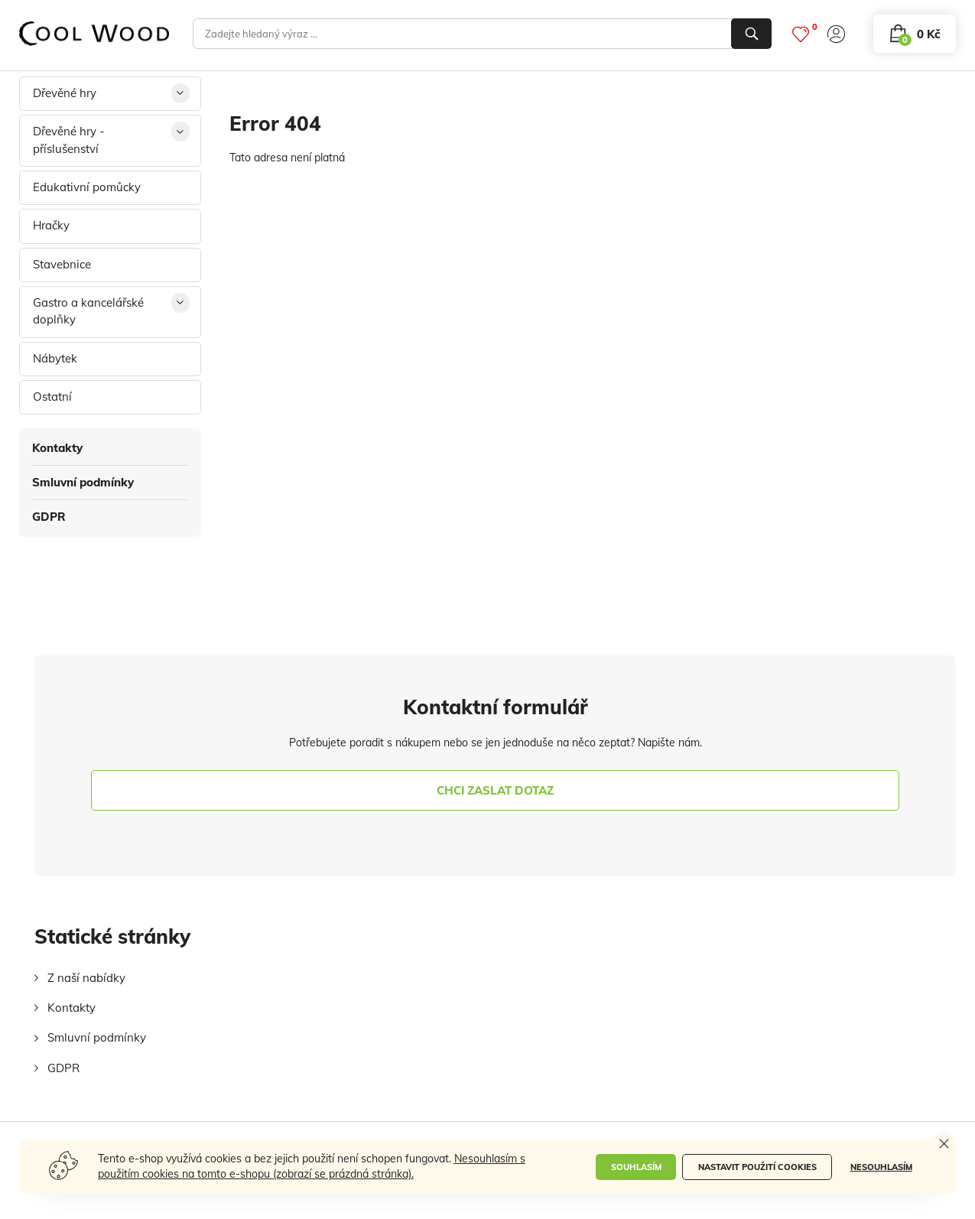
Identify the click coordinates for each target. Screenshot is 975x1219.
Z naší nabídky (86, 977)
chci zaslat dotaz (495, 790)
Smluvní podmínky (83, 482)
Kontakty (57, 447)
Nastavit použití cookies (757, 1167)
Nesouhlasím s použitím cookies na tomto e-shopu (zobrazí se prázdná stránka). (311, 1166)
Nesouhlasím (881, 1167)
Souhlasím (636, 1167)
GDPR (49, 516)
